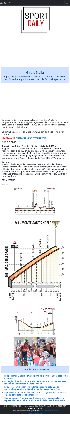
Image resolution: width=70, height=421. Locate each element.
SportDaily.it (5, 2)
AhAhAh (55, 411)
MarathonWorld (45, 411)
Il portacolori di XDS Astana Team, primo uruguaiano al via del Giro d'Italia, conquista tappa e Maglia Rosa (35, 393)
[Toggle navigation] (67, 3)
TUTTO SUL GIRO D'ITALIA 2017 (31, 138)
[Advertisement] (35, 49)
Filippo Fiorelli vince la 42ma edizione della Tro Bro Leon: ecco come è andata (36, 376)
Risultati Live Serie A (35, 413)
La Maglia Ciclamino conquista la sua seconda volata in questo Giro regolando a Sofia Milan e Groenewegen (35, 382)
